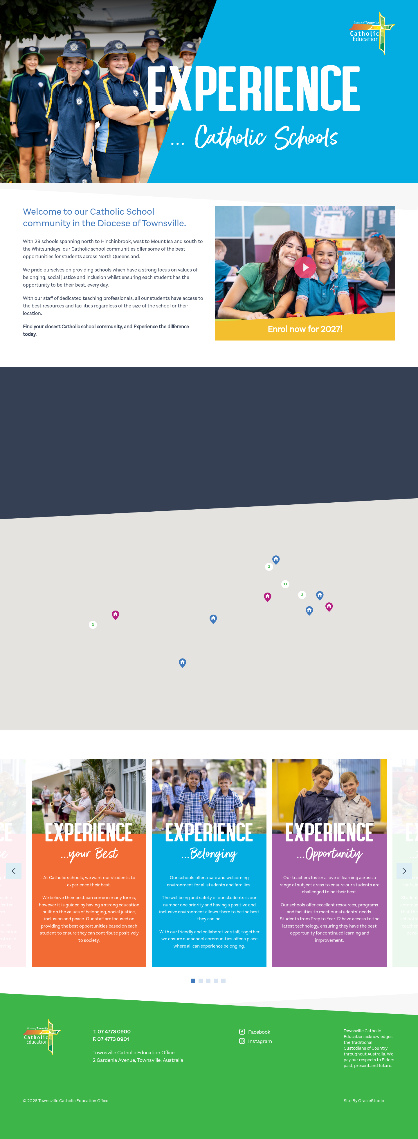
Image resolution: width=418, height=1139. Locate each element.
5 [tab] (223, 981)
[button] (276, 560)
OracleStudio (371, 1101)
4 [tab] (216, 981)
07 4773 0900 (114, 1031)
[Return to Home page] (372, 33)
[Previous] (13, 871)
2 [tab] (201, 981)
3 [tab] (208, 981)
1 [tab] (193, 981)
